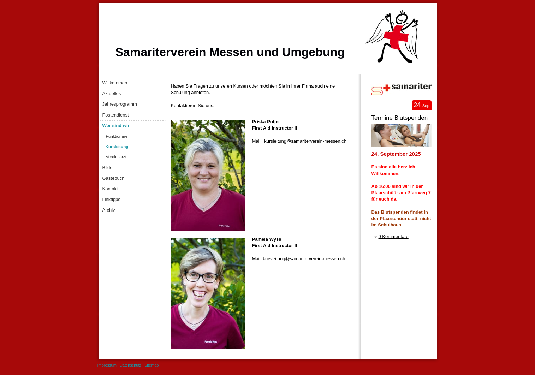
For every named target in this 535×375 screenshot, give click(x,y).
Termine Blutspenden (399, 117)
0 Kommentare (394, 236)
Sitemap (151, 365)
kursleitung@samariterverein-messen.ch (305, 141)
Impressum (107, 365)
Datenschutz (130, 365)
